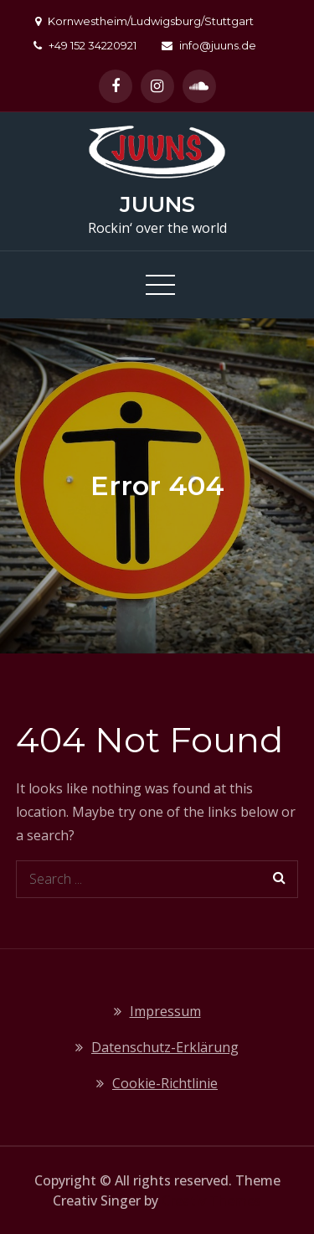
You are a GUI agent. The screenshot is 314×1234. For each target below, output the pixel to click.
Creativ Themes (211, 1200)
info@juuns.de (209, 45)
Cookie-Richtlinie (165, 1083)
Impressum (165, 1011)
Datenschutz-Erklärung (165, 1047)
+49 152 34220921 (84, 45)
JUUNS (157, 204)
